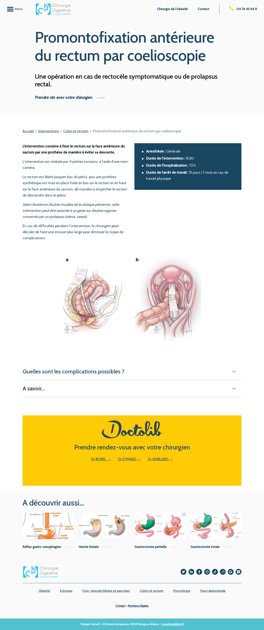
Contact (203, 9)
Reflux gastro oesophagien (48, 547)
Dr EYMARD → (129, 459)
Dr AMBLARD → (160, 459)
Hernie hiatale (95, 547)
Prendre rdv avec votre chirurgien (70, 97)
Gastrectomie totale (211, 547)
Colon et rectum (75, 131)
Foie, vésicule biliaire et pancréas (106, 591)
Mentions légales (138, 606)
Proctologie (181, 591)
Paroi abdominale (213, 591)
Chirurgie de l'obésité (172, 9)
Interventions (48, 131)
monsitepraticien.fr (173, 624)
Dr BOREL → (101, 459)
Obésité (44, 591)
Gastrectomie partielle (156, 547)
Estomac (66, 591)
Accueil (28, 131)
